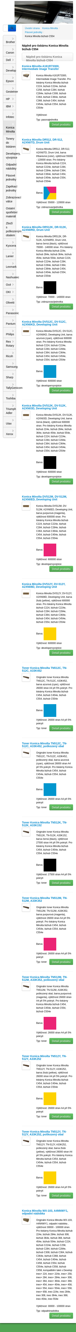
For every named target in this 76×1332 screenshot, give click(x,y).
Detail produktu (61, 124)
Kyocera (11, 244)
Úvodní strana (32, 28)
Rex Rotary (10, 343)
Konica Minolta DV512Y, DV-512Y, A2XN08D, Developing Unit (43, 585)
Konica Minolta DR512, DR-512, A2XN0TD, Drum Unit (42, 141)
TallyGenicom (11, 386)
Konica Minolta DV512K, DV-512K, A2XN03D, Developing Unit (44, 407)
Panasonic (11, 311)
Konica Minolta (10, 128)
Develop (11, 69)
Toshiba (10, 397)
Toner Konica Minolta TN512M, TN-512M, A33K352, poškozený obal (44, 978)
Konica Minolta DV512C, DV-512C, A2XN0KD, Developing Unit (44, 323)
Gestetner (11, 90)
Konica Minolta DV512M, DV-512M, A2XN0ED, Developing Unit (44, 498)
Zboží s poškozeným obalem (11, 229)
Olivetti (10, 301)
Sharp (10, 375)
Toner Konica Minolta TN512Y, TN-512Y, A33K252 (44, 1058)
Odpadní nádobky (11, 166)
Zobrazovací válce (11, 199)
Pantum (10, 322)
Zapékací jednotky (11, 188)
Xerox (10, 432)
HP (10, 99)
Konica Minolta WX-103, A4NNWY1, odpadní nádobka (45, 1212)
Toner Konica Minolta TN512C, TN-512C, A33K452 (44, 669)
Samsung (11, 365)
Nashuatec (11, 275)
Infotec (10, 115)
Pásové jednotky (11, 177)
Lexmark (11, 265)
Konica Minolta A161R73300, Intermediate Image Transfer (40, 68)
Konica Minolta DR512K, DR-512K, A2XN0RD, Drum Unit (44, 228)
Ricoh (10, 354)
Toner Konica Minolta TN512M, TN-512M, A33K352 (44, 899)
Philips (10, 332)
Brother (10, 40)
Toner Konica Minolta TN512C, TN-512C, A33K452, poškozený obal (44, 745)
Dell (10, 60)
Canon (10, 51)
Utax (10, 422)
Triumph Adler (11, 409)
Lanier (10, 254)
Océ (10, 284)
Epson (10, 79)
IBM (10, 106)
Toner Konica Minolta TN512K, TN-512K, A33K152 (44, 824)
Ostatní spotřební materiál (11, 212)
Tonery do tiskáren (11, 142)
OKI (10, 292)
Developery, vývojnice (11, 155)
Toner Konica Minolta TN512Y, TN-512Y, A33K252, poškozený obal (44, 1133)
